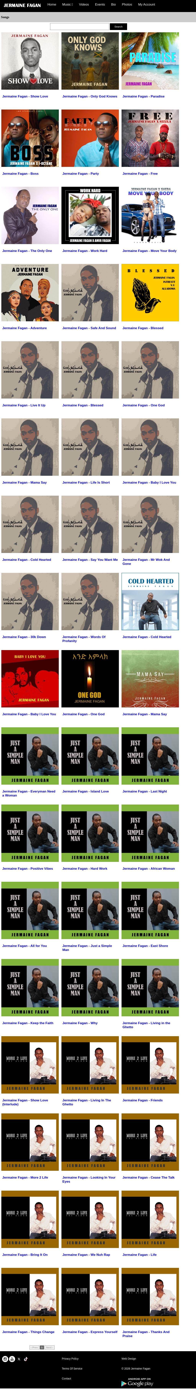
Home (51, 4)
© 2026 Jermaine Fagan (136, 1368)
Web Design (129, 1358)
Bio (113, 4)
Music (67, 4)
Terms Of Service (72, 1368)
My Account (146, 4)
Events (100, 4)
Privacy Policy (70, 1358)
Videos (84, 4)
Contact (66, 1378)
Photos (127, 4)
